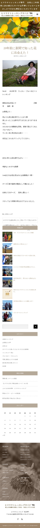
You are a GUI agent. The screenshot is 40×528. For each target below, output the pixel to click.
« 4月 (3, 435)
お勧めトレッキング (7, 339)
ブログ (7, 40)
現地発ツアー (5, 494)
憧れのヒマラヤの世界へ (25, 457)
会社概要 (22, 467)
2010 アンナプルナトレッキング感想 (23, 232)
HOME (3, 491)
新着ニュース (23, 481)
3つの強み (4, 449)
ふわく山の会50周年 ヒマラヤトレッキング (14, 388)
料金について (23, 470)
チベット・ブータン (24, 452)
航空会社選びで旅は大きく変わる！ (11, 398)
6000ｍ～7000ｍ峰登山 (25, 454)
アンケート (4, 483)
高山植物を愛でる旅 (24, 449)
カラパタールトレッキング (20, 312)
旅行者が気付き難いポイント (10, 363)
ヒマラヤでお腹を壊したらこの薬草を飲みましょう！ (11, 221)
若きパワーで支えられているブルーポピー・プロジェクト (28, 221)
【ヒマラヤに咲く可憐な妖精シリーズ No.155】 (15, 383)
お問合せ (4, 481)
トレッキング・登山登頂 (7, 470)
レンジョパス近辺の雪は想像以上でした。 (24, 267)
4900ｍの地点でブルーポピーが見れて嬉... (24, 255)
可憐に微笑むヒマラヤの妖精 (10, 359)
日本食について (5, 454)
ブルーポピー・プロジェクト (10, 356)
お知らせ (4, 346)
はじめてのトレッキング (25, 459)
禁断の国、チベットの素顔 (9, 378)
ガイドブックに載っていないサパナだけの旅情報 (15, 349)
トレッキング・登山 (7, 352)
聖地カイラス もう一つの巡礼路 (11, 393)
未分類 (4, 366)
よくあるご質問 (23, 472)
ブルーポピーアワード (7, 467)
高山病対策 (4, 457)
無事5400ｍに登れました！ (20, 244)
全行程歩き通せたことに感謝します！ (23, 301)
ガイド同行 (4, 452)
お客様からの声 (15, 40)
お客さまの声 (5, 472)
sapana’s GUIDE (5, 496)
